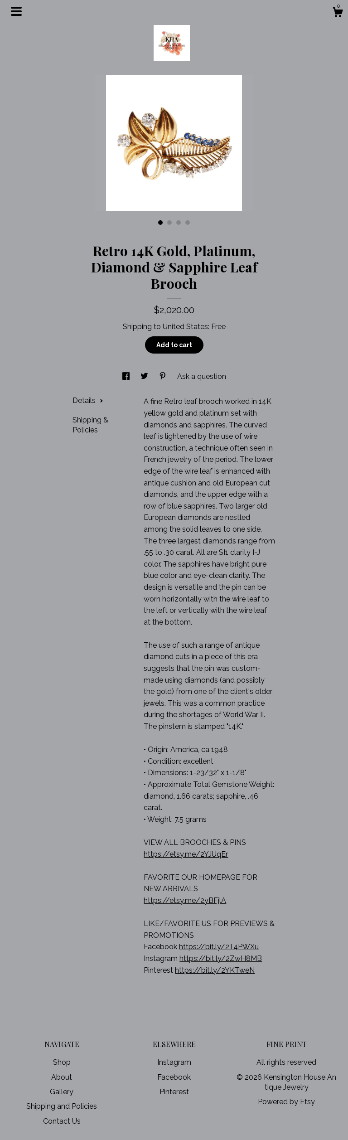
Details (87, 400)
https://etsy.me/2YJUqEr (186, 854)
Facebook (174, 1077)
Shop (62, 1062)
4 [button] (187, 222)
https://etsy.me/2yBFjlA (185, 900)
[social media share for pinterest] (163, 376)
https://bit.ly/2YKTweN (215, 970)
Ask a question (201, 376)
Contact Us (62, 1121)
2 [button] (169, 222)
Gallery (61, 1091)
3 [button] (178, 222)
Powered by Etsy (286, 1101)
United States (185, 326)
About (61, 1077)
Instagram (174, 1062)
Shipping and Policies (61, 1106)
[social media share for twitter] (145, 376)
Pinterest (174, 1091)
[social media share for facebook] (126, 376)
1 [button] (160, 222)
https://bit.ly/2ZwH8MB (220, 958)
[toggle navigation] (16, 11)
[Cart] (338, 13)
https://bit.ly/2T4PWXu (219, 946)
